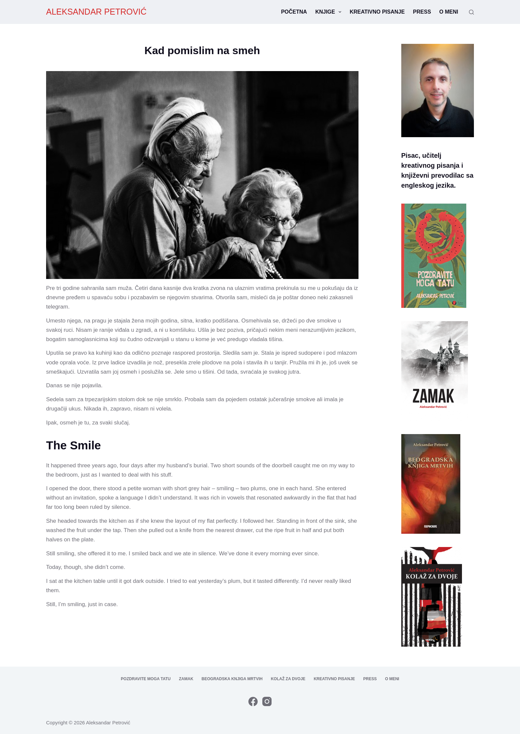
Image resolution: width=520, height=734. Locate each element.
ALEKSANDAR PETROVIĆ (96, 11)
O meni (448, 12)
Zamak (186, 679)
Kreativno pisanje (377, 12)
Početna (294, 12)
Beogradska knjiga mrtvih (232, 679)
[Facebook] (253, 701)
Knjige (329, 12)
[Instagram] (267, 701)
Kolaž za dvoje (288, 679)
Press (422, 12)
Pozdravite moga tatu (145, 679)
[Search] (471, 12)
